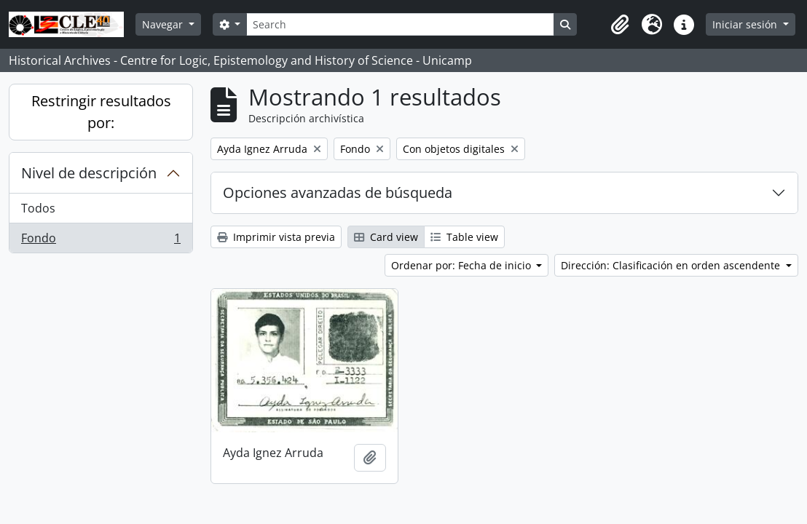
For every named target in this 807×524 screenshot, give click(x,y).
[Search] (400, 24)
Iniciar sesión (746, 24)
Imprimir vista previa (276, 237)
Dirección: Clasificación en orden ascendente (672, 265)
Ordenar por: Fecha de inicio (462, 265)
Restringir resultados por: (101, 111)
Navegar (164, 24)
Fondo (100, 241)
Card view (386, 237)
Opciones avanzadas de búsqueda (337, 192)
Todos (38, 208)
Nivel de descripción (89, 173)
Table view (464, 237)
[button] (620, 25)
